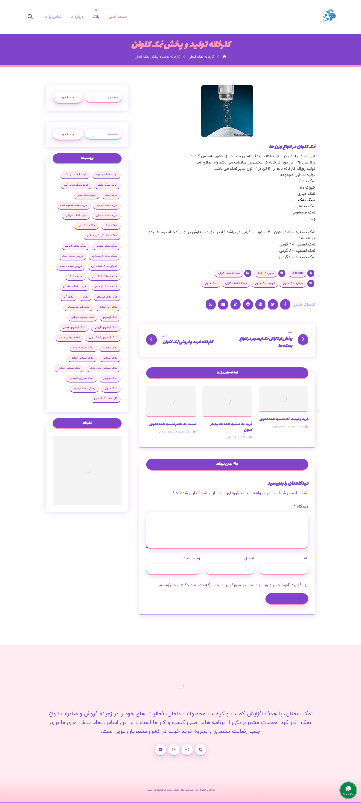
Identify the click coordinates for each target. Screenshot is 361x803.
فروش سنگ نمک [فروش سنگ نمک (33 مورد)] (72, 256)
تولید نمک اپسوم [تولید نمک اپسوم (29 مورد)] (106, 174)
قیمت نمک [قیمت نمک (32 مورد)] (75, 276)
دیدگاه (301, 506)
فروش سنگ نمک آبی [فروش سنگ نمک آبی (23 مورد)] (104, 266)
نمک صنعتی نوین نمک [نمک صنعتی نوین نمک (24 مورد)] (103, 368)
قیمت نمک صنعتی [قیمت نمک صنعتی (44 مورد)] (74, 286)
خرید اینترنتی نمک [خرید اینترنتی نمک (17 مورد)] (75, 174)
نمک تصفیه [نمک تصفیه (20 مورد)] (110, 348)
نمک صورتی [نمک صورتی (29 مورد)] (110, 378)
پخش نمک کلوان (292, 283)
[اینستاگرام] (173, 750)
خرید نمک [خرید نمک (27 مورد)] (111, 195)
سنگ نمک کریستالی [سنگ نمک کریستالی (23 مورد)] (104, 256)
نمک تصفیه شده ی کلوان (287, 427)
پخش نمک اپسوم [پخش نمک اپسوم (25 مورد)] (84, 388)
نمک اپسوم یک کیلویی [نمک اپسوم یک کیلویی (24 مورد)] (103, 337)
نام (305, 558)
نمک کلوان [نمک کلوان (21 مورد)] (111, 388)
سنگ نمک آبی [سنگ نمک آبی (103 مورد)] (86, 225)
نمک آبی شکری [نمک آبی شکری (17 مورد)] (108, 307)
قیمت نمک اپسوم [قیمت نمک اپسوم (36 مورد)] (106, 286)
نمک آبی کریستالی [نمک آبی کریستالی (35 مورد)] (78, 307)
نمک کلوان (211, 283)
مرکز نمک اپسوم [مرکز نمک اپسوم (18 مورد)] (107, 297)
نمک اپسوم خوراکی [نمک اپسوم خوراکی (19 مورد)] (82, 317)
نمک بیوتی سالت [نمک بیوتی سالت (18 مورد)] (69, 337)
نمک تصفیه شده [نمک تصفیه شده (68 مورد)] (83, 348)
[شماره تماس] (200, 750)
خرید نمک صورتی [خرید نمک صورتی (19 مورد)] (76, 215)
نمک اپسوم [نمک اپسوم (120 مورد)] (110, 317)
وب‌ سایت (191, 558)
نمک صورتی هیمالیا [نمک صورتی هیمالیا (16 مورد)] (81, 378)
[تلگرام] (160, 750)
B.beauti (297, 273)
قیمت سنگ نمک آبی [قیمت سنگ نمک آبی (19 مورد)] (104, 276)
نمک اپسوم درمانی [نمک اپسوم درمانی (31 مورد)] (74, 327)
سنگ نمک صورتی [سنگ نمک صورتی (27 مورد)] (106, 246)
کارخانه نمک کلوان (229, 273)
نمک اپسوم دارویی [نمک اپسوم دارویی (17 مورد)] (105, 327)
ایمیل (249, 558)
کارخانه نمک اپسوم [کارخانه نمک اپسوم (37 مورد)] (105, 398)
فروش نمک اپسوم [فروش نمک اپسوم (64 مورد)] (71, 266)
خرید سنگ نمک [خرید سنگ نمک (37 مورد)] (107, 185)
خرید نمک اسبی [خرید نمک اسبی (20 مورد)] (86, 195)
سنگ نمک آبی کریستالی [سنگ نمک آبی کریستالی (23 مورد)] (102, 235)
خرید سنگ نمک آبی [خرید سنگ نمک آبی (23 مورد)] (76, 185)
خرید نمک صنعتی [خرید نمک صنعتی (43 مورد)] (106, 215)
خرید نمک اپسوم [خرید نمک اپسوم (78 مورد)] (106, 205)
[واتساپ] (187, 750)
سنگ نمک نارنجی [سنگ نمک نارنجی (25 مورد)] (75, 246)
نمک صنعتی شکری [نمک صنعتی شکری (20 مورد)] (82, 358)
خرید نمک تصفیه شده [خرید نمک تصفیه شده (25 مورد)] (73, 205)
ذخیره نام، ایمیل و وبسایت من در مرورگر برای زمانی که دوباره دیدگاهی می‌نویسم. (230, 585)
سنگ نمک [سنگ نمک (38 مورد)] (111, 225)
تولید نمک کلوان (265, 283)
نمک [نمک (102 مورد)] (85, 297)
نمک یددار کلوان (237, 437)
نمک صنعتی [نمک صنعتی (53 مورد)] (109, 358)
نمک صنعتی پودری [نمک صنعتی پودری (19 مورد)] (69, 368)
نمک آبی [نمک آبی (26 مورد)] (68, 297)
